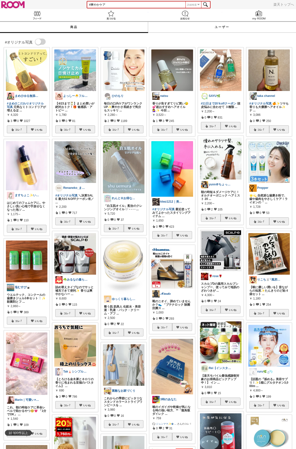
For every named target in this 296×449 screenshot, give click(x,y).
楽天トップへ (283, 4)
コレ (18, 129)
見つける (111, 15)
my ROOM (259, 15)
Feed (37, 15)
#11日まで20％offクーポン (219, 103)
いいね (38, 129)
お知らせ (185, 15)
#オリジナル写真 (66, 195)
